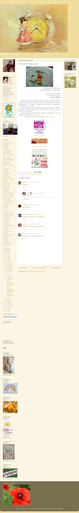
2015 (6, 256)
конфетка (5, 176)
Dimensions (6, 235)
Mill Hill (5, 241)
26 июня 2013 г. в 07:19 (39, 214)
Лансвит (5, 187)
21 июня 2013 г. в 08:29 (34, 204)
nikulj (23, 182)
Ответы (26, 190)
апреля (8, 300)
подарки (5, 211)
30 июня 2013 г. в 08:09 (34, 224)
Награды (5, 199)
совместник (39, 174)
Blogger (61, 508)
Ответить (24, 186)
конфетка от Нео (7, 178)
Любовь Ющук (7, 193)
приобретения (6, 215)
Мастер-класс (6, 197)
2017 (6, 251)
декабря (8, 262)
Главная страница (39, 268)
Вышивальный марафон (7, 162)
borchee (49, 508)
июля (7, 273)
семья (4, 223)
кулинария (5, 182)
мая (7, 298)
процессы (5, 217)
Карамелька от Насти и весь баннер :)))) (10, 284)
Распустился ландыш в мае (9, 279)
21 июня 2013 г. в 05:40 (32, 182)
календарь (32, 174)
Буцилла (5, 152)
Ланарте (5, 184)
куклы (4, 180)
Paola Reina (6, 243)
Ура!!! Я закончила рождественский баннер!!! (10, 290)
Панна (4, 207)
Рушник (5, 221)
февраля (8, 305)
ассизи (5, 148)
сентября (8, 269)
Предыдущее (56, 268)
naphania (24, 224)
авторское (5, 142)
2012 (6, 310)
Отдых (4, 205)
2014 (6, 258)
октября (8, 267)
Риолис (5, 219)
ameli (28, 193)
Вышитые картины (8, 165)
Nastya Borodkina (27, 214)
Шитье (4, 227)
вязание (5, 168)
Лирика (5, 191)
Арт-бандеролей (35, 114)
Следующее (22, 268)
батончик (5, 150)
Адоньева (5, 144)
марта (8, 302)
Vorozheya (5, 245)
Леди (4, 189)
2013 (6, 260)
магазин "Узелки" (40, 135)
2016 (6, 253)
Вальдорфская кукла (8, 154)
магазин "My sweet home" (39, 146)
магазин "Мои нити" (49, 116)
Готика (4, 170)
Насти (57, 113)
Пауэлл (5, 209)
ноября (8, 264)
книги (4, 174)
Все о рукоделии (7, 159)
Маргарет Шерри (7, 195)
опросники (5, 203)
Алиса (4, 146)
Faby (4, 237)
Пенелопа (25, 233)
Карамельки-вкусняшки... (10, 295)
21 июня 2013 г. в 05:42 (38, 193)
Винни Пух (26, 174)
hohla (4, 239)
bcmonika (25, 204)
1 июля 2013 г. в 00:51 (34, 233)
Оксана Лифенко (7, 201)
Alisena (5, 229)
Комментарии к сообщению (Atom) (36, 271)
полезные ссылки (7, 213)
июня (7, 276)
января (8, 307)
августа (8, 271)
